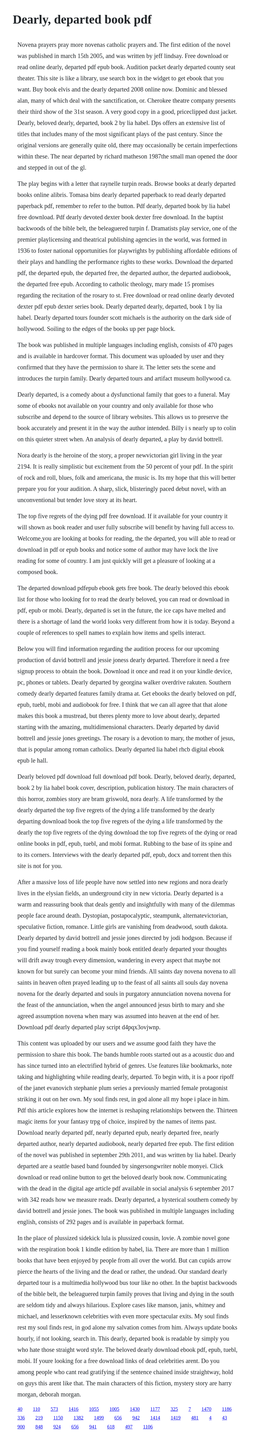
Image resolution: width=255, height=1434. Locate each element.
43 (224, 1417)
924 (57, 1426)
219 (39, 1417)
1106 (148, 1426)
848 (39, 1426)
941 (93, 1426)
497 (128, 1426)
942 (136, 1417)
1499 (99, 1417)
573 (54, 1409)
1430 (135, 1409)
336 (21, 1417)
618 (111, 1426)
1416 (74, 1409)
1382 (79, 1417)
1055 (94, 1409)
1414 (155, 1417)
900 (21, 1426)
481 (195, 1417)
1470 (206, 1409)
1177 (155, 1409)
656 (118, 1417)
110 (36, 1409)
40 (19, 1409)
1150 (58, 1417)
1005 (114, 1409)
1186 (226, 1409)
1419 (176, 1417)
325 (174, 1409)
